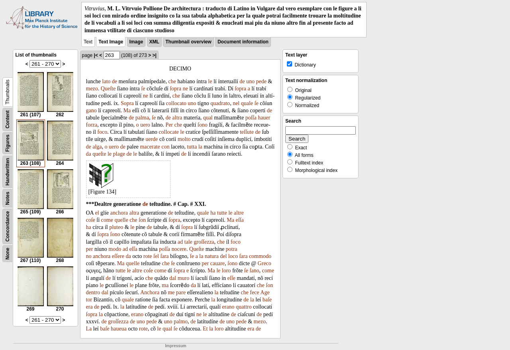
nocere (179, 249)
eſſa (239, 220)
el (97, 213)
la (200, 147)
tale (188, 242)
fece (254, 292)
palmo (181, 322)
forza (92, 125)
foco (102, 132)
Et (205, 329)
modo (114, 249)
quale (247, 103)
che (172, 81)
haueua (119, 329)
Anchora (149, 292)
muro (184, 278)
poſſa (251, 118)
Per (169, 125)
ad (180, 242)
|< (96, 55)
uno (250, 81)
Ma (127, 110)
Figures (7, 143)
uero (145, 125)
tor (89, 300)
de (114, 81)
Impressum (175, 346)
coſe (90, 220)
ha (213, 213)
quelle (121, 220)
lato (106, 81)
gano (91, 110)
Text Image (110, 42)
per (89, 249)
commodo (260, 256)
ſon (142, 220)
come (107, 220)
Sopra (127, 103)
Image (136, 42)
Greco (264, 263)
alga (97, 147)
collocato (176, 103)
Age (264, 292)
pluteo (116, 227)
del (223, 256)
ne (185, 89)
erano (228, 307)
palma (142, 118)
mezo (92, 89)
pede (261, 81)
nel (236, 103)
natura (212, 256)
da (88, 154)
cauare (217, 263)
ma (165, 285)
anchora (119, 213)
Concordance (7, 226)
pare (181, 292)
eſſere (118, 256)
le (210, 81)
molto (184, 139)
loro (226, 271)
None (7, 254)
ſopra (175, 89)
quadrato (220, 103)
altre (239, 213)
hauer (264, 118)
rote (147, 256)
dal (172, 278)
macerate (150, 147)
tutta (192, 147)
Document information (243, 42)
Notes (7, 198)
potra (231, 249)
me (171, 292)
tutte (222, 213)
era (89, 307)
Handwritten (7, 171)
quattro (244, 307)
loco (233, 256)
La (89, 329)
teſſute (247, 132)
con (165, 147)
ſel (156, 256)
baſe (267, 300)
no (89, 256)
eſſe (231, 278)
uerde (151, 139)
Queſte (108, 89)
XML (154, 42)
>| (154, 55)
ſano (254, 271)
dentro (93, 292)
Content (7, 119)
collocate (169, 132)
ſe (143, 89)
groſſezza (204, 242)
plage (119, 154)
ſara (165, 256)
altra (177, 118)
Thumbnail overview (188, 42)
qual (208, 118)
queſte (99, 154)
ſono (203, 125)
